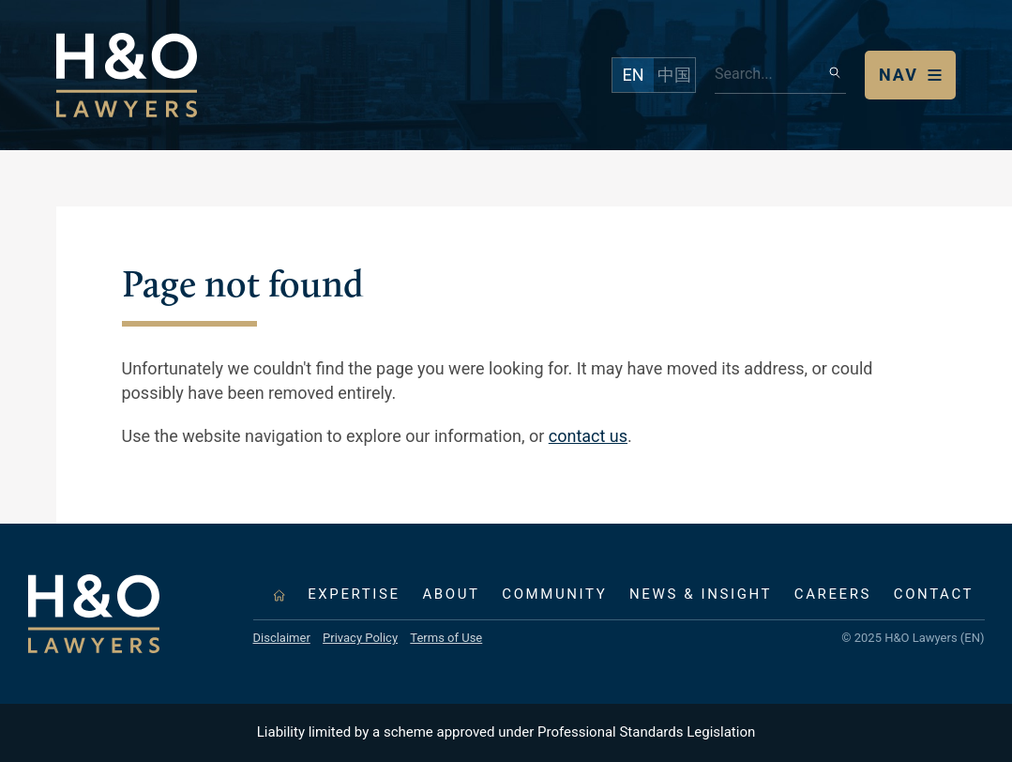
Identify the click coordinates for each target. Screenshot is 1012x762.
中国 (674, 74)
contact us (588, 436)
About (450, 594)
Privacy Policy (360, 638)
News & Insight (700, 594)
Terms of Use (446, 638)
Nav (898, 74)
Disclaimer (281, 638)
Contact (934, 594)
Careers (832, 594)
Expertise (354, 594)
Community (554, 594)
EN (632, 74)
